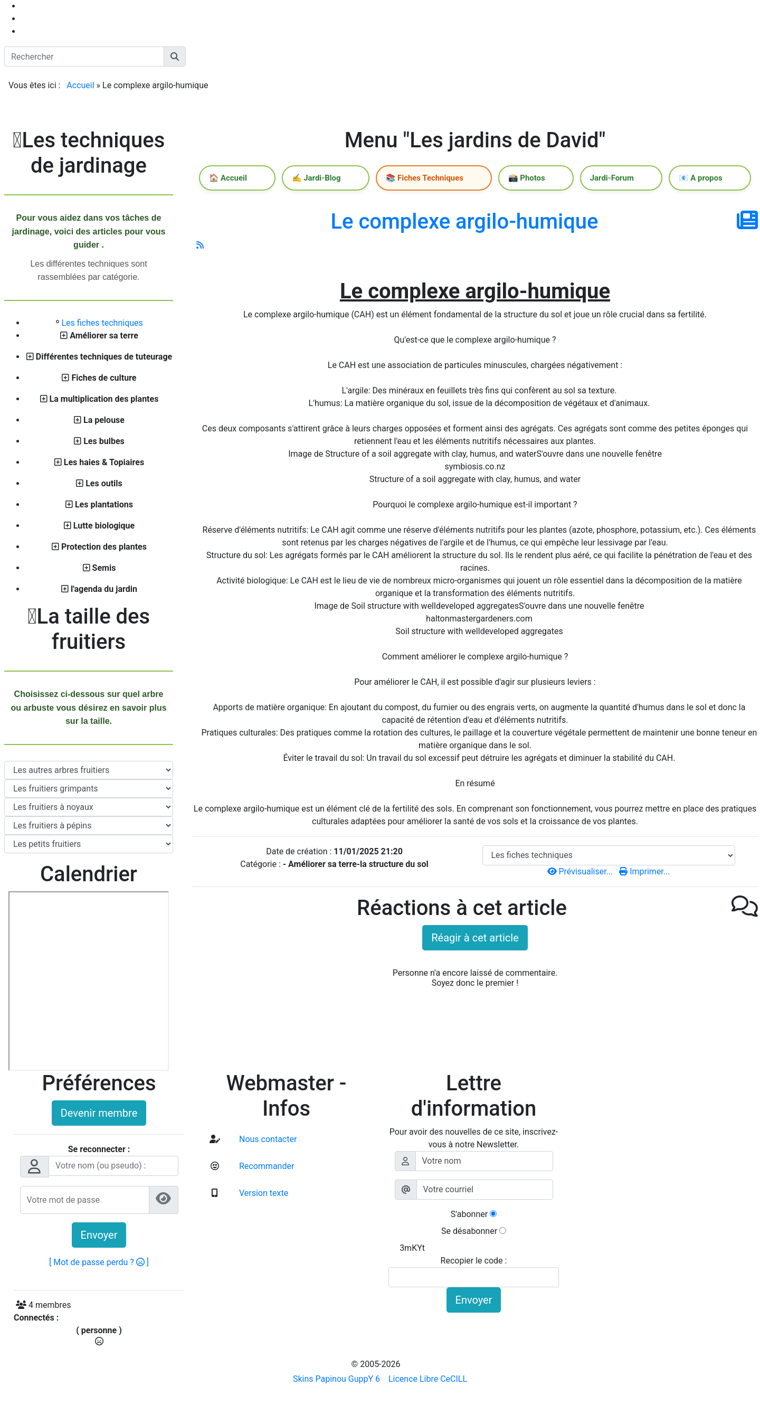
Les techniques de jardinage (89, 153)
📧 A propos (680, 179)
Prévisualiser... (581, 874)
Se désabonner (469, 1231)
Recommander (265, 1166)
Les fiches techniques (101, 323)
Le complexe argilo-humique (464, 223)
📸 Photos (531, 179)
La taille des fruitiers (88, 629)
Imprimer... (644, 874)
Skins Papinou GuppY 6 (338, 1379)
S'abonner (469, 1214)
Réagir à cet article (475, 940)
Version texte (262, 1193)
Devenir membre (99, 1113)
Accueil (80, 85)
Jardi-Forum (604, 179)
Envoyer (99, 1235)
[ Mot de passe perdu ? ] (99, 1262)
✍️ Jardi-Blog (343, 179)
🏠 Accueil (266, 179)
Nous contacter (267, 1139)
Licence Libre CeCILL (426, 1379)
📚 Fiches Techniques (440, 179)
